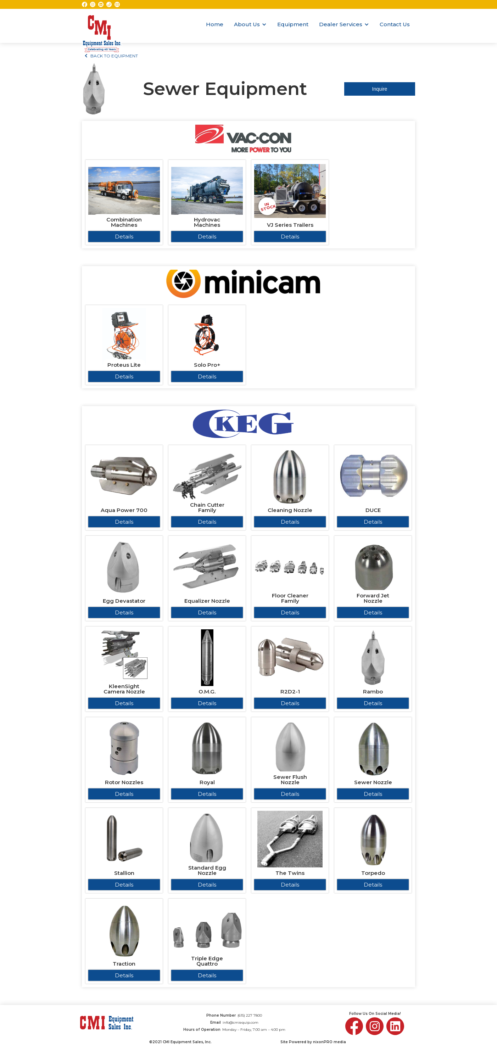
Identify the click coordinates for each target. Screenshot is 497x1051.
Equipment (292, 24)
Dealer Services (340, 24)
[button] (250, 24)
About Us (247, 24)
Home (214, 24)
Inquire (379, 89)
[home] (102, 26)
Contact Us (395, 24)
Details (124, 236)
